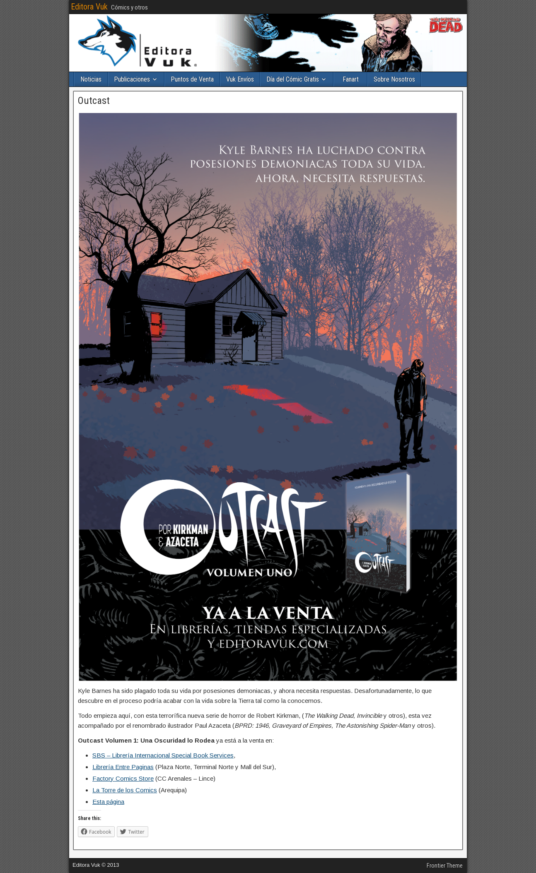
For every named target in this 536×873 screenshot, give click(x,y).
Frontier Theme (445, 865)
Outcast (94, 100)
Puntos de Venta (192, 79)
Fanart (351, 79)
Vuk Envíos (240, 79)
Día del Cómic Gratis (292, 79)
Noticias (90, 79)
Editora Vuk (89, 7)
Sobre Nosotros (394, 79)
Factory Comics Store (123, 778)
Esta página (108, 801)
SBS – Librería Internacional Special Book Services (163, 755)
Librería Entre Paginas (123, 766)
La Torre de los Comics (124, 790)
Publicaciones (132, 79)
